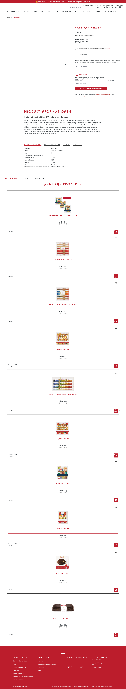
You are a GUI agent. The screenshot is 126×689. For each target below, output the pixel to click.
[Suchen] (98, 7)
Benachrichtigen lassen (90, 88)
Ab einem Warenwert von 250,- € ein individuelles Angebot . (93, 49)
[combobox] (82, 7)
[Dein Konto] (112, 7)
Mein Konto (41, 661)
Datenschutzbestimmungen (80, 96)
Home (8, 18)
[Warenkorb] (120, 7)
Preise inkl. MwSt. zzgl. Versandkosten (84, 35)
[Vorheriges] (5, 410)
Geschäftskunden (107, 5)
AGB (14, 664)
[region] (38, 43)
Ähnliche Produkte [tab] (14, 179)
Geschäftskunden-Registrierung (47, 664)
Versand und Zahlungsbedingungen (23, 676)
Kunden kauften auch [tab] (35, 179)
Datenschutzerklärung (19, 667)
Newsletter (41, 667)
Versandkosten (78, 686)
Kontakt (119, 5)
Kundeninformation (18, 680)
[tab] (32, 144)
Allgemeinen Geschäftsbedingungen (103, 94)
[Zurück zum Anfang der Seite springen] (63, 652)
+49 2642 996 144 (97, 667)
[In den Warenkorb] (116, 232)
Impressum (16, 670)
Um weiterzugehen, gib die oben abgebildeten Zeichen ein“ (89, 79)
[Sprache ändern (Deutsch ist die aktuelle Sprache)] (107, 7)
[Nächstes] (119, 410)
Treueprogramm (91, 5)
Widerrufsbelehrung (18, 673)
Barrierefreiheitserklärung (20, 661)
